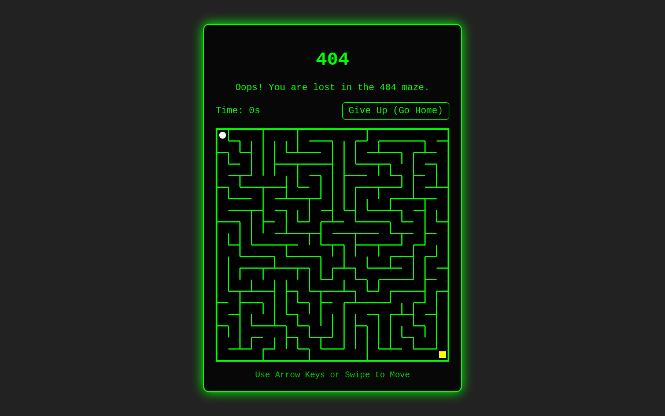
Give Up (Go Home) (396, 111)
